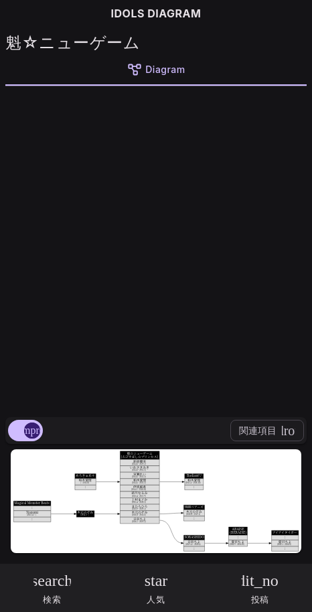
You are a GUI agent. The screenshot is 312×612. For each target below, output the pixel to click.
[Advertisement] (156, 249)
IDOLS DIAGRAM (156, 13)
